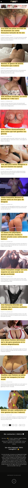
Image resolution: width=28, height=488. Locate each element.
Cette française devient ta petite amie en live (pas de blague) (12, 200)
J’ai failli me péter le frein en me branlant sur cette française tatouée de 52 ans (13, 31)
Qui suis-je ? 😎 (5, 438)
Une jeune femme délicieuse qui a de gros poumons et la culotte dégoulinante (13, 342)
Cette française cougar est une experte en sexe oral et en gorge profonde (14, 272)
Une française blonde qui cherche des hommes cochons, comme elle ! (14, 307)
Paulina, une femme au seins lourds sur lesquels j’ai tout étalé (13, 377)
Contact (11, 438)
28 (20, 425)
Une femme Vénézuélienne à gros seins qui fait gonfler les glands (13, 132)
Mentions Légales (18, 438)
